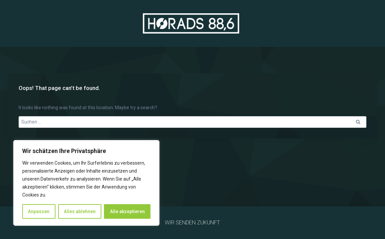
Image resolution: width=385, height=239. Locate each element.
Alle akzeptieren (127, 211)
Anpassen (38, 211)
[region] (86, 183)
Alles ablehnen (80, 211)
